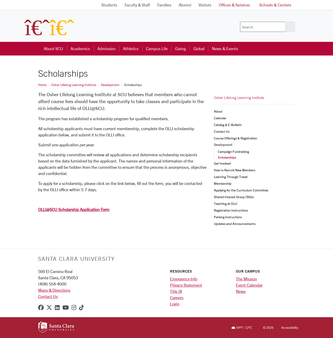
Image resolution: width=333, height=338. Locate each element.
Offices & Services (234, 5)
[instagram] (73, 307)
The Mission (246, 279)
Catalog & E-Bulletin (228, 125)
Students (109, 5)
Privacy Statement (186, 285)
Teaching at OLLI (226, 204)
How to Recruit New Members (235, 170)
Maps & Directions (54, 290)
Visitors (205, 5)
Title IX (176, 291)
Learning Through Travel (231, 177)
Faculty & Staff (137, 5)
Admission (106, 48)
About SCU (53, 48)
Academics (80, 48)
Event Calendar (249, 285)
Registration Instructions (231, 210)
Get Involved (222, 163)
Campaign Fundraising (233, 152)
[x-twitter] (49, 307)
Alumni (185, 5)
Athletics (131, 48)
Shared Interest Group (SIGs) (234, 197)
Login (174, 303)
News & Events (225, 48)
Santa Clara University (76, 258)
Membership (222, 183)
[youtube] (65, 307)
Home (42, 85)
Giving (180, 48)
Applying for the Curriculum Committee (241, 190)
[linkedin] (57, 307)
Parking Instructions (228, 217)
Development (110, 85)
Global (198, 48)
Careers (176, 297)
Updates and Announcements (235, 224)
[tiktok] (81, 307)
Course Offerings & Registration (235, 138)
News (241, 291)
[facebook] (41, 307)
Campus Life (157, 48)
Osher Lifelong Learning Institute (73, 85)
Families (164, 5)
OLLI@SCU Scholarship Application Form (73, 209)
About (218, 111)
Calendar (220, 118)
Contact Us (221, 131)
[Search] (262, 27)
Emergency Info (183, 279)
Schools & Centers (275, 5)
